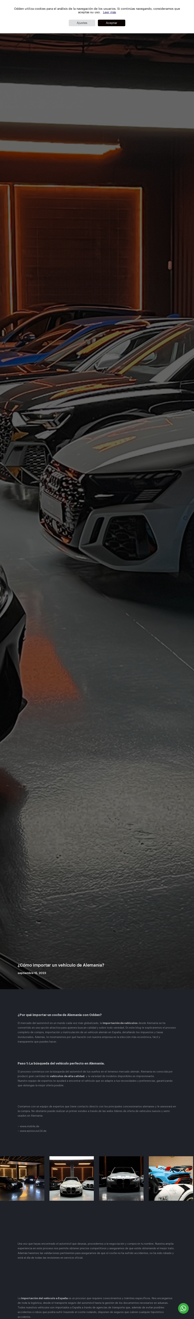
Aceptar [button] (111, 22)
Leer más (109, 12)
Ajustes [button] (82, 22)
